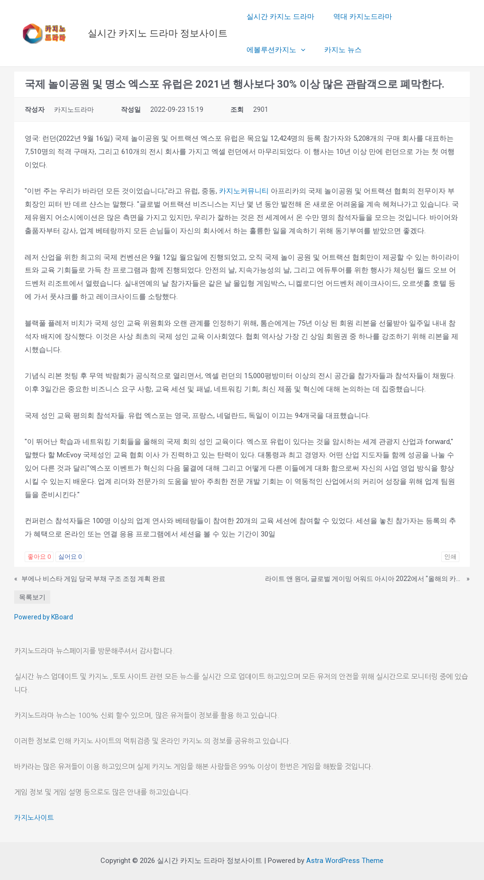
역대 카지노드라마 (355, 16)
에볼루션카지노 (428, 16)
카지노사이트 (34, 817)
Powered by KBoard (43, 617)
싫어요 (70, 556)
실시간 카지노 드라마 (278, 16)
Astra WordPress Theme (345, 860)
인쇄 (450, 556)
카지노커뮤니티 (244, 191)
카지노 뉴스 (263, 49)
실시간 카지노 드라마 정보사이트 (158, 33)
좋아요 (39, 556)
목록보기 (32, 597)
